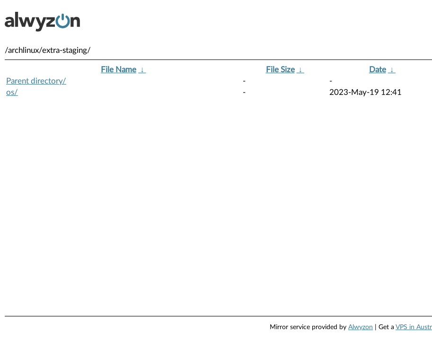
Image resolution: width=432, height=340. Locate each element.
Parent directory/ (36, 81)
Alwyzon (360, 327)
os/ (12, 92)
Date (377, 70)
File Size (280, 70)
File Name (118, 70)
